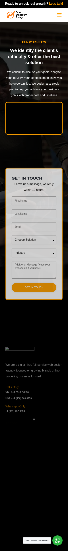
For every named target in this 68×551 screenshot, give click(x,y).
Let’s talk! (56, 3)
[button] (59, 15)
